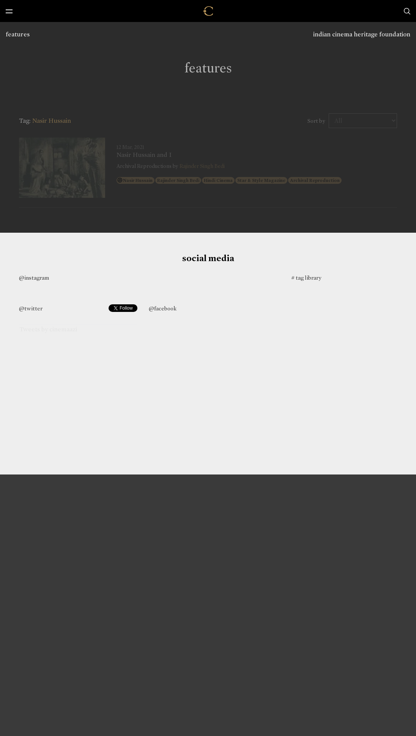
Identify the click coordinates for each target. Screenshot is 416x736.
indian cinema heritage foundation (361, 34)
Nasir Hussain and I (144, 155)
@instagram (34, 277)
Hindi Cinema (218, 180)
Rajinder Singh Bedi (202, 166)
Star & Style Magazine (261, 180)
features (18, 34)
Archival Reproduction (315, 180)
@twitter (31, 308)
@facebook (162, 308)
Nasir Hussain (138, 180)
